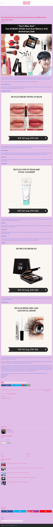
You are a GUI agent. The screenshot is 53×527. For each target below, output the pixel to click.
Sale (4, 15)
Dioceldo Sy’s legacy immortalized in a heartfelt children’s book (16, 463)
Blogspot (8, 525)
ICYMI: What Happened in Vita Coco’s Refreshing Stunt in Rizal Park (17, 482)
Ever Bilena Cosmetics (16, 382)
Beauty (6, 382)
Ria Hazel (2, 21)
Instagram (3, 456)
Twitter (28, 456)
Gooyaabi (16, 525)
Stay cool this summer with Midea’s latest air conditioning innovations (17, 472)
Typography (29, 453)
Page (2, 455)
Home (2, 15)
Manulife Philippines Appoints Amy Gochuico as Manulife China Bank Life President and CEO (21, 477)
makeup (22, 382)
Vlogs (28, 455)
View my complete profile (10, 432)
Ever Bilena (9, 382)
